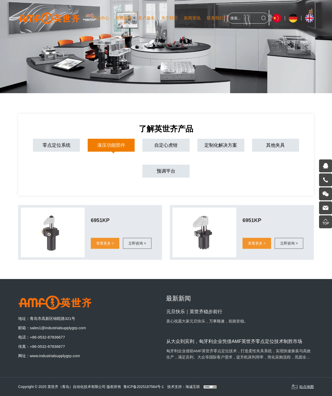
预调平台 (166, 171)
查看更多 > (105, 247)
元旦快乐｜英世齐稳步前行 (194, 311)
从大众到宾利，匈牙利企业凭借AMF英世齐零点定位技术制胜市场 (234, 341)
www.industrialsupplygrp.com (55, 356)
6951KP (100, 224)
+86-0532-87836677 (47, 337)
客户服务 (146, 18)
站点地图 (303, 387)
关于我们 (169, 18)
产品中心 (101, 18)
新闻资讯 (192, 18)
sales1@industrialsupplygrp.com (58, 328)
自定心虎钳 (166, 145)
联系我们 (215, 18)
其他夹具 (275, 145)
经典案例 (123, 18)
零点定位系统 (57, 145)
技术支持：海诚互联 (183, 387)
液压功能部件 (111, 145)
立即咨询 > (137, 247)
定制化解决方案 (220, 145)
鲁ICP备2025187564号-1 (143, 387)
